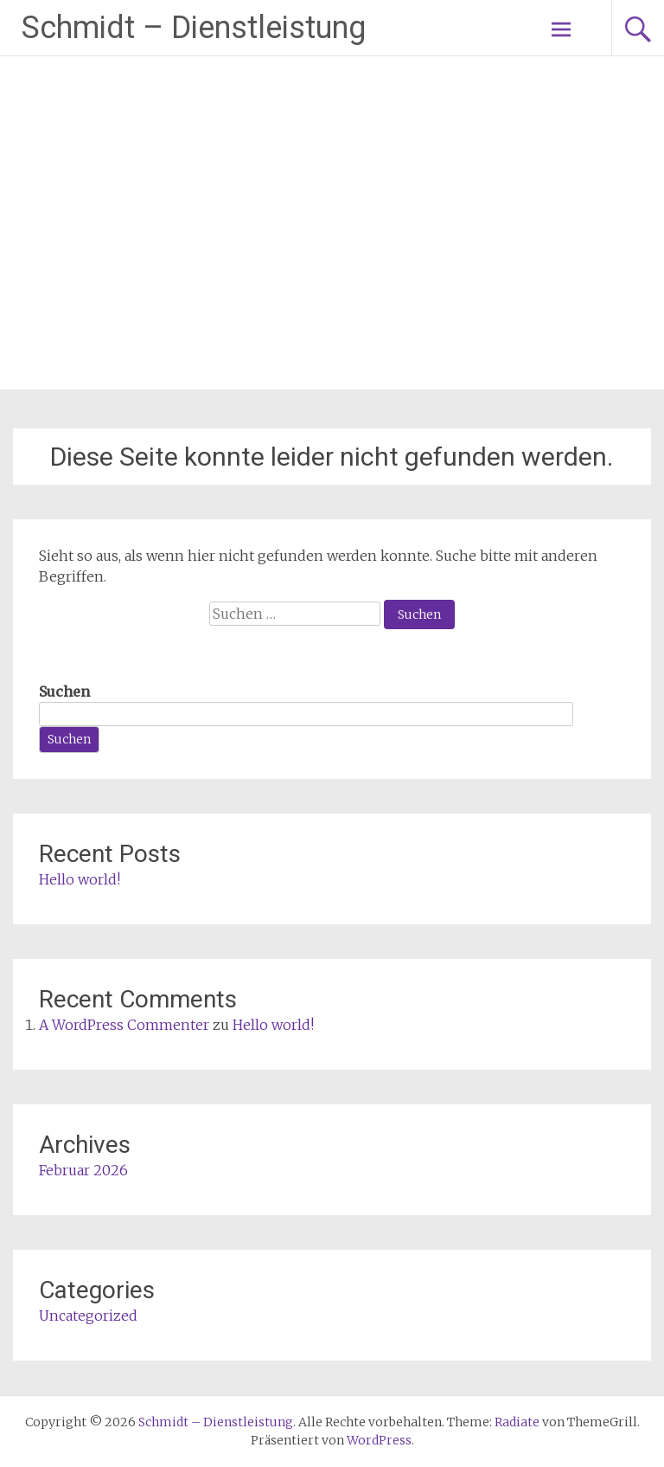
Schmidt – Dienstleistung (194, 28)
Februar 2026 (83, 1170)
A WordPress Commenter (124, 1024)
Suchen (64, 691)
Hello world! (79, 879)
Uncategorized (88, 1315)
